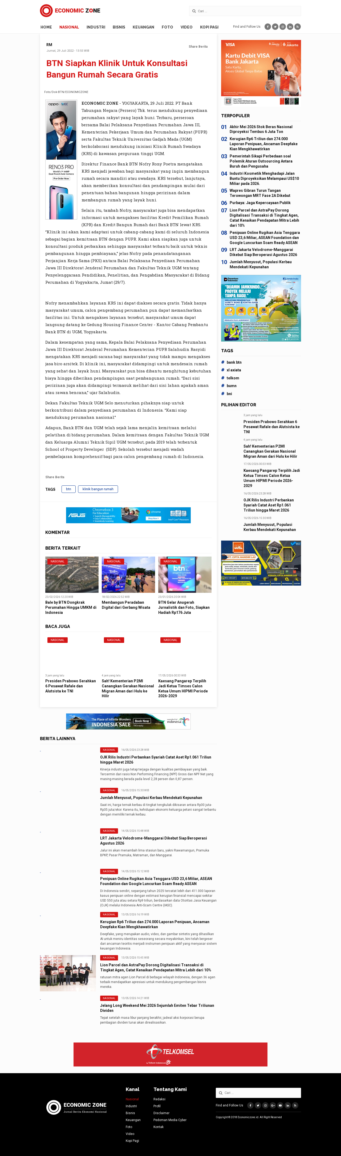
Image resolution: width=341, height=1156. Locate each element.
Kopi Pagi (209, 27)
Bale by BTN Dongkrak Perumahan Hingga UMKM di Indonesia (70, 607)
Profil (157, 1106)
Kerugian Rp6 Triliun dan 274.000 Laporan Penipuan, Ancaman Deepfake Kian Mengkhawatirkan (264, 144)
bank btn (231, 362)
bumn (229, 386)
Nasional (69, 27)
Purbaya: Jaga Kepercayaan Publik (260, 203)
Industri (96, 27)
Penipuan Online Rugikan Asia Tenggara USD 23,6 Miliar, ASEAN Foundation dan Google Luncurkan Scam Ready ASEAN (265, 237)
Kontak (158, 1127)
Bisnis (119, 27)
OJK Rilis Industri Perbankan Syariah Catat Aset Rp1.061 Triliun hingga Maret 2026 (268, 505)
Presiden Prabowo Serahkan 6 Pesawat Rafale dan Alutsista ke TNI (70, 686)
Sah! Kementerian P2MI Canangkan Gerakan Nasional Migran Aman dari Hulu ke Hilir (270, 451)
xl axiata (231, 370)
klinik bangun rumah (98, 489)
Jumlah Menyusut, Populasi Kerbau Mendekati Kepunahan (151, 798)
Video (187, 27)
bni (226, 394)
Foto (167, 27)
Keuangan (143, 27)
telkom (230, 378)
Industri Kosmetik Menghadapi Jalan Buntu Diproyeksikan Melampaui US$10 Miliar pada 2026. (264, 178)
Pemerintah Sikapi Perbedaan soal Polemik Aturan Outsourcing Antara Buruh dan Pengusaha (261, 161)
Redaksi (159, 1099)
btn (68, 489)
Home (46, 27)
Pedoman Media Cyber (169, 1120)
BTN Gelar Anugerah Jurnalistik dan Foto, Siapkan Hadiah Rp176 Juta (184, 607)
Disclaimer (161, 1113)
